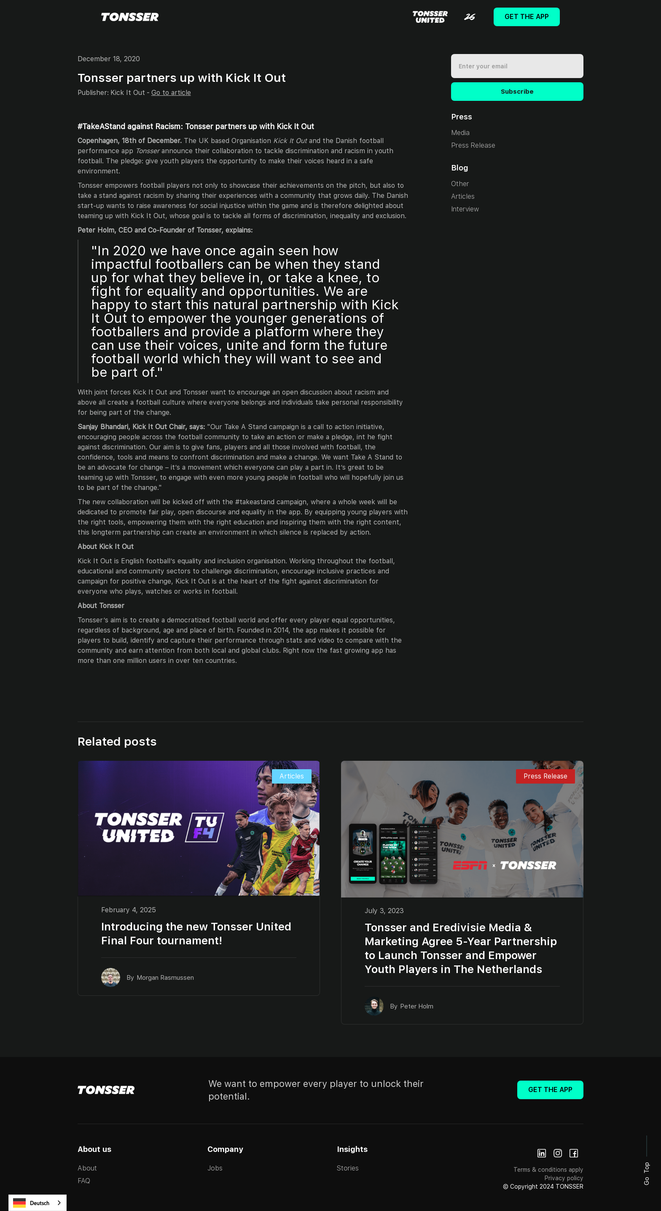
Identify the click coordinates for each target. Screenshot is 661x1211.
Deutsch (31, 1203)
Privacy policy (564, 1178)
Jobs (215, 1168)
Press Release (473, 145)
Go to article (171, 93)
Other (460, 184)
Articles (463, 196)
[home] (129, 17)
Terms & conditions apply (548, 1169)
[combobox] (37, 1203)
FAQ (84, 1181)
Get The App (527, 17)
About (87, 1168)
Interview (465, 209)
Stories (348, 1168)
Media (460, 133)
